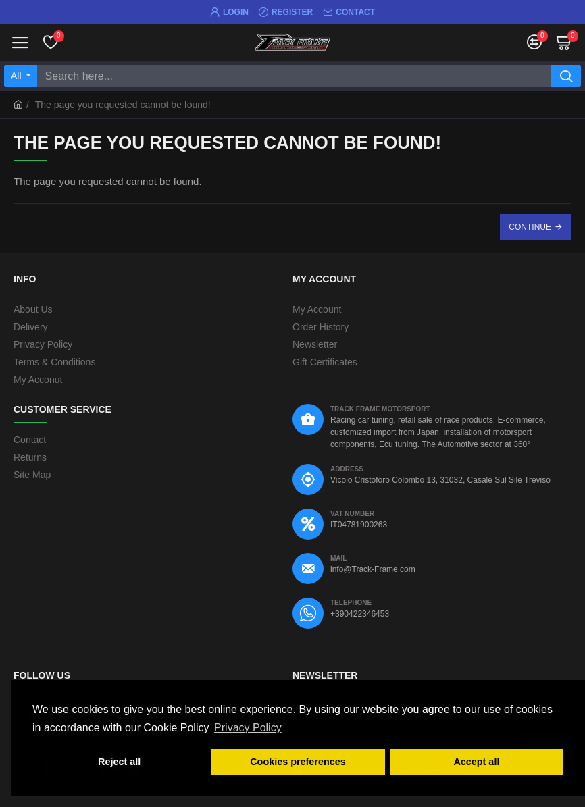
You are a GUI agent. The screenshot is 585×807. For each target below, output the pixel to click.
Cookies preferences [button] (298, 761)
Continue (530, 227)
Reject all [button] (119, 761)
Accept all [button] (476, 761)
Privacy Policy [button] (248, 727)
